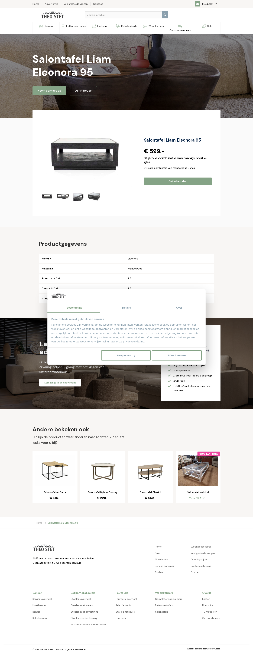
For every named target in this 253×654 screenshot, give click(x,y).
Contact (195, 572)
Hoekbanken (40, 605)
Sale (157, 553)
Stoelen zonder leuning (84, 618)
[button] (207, 3)
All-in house (161, 559)
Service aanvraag (164, 566)
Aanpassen (126, 355)
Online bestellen (177, 181)
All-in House (83, 90)
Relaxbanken (40, 618)
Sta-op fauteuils (125, 611)
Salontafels (161, 611)
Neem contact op (49, 90)
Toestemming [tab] (73, 307)
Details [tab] (126, 307)
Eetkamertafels (164, 605)
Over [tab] (179, 307)
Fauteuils (121, 618)
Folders (159, 572)
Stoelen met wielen (82, 605)
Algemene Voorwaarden (75, 649)
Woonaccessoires (201, 546)
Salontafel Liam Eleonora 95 (63, 522)
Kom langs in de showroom (60, 382)
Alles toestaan (177, 355)
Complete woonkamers (168, 598)
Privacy (59, 649)
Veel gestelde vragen (203, 553)
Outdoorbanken (211, 618)
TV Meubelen (209, 611)
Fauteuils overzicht (126, 598)
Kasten (206, 598)
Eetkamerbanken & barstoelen (88, 624)
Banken (37, 611)
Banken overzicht (42, 598)
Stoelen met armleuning (84, 611)
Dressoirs (207, 605)
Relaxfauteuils (123, 605)
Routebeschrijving (201, 566)
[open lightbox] (86, 153)
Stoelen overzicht (81, 598)
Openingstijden (199, 559)
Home (39, 522)
